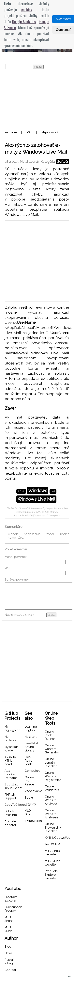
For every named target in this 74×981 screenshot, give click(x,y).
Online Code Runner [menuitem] (50, 735)
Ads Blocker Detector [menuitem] (11, 774)
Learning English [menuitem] (31, 728)
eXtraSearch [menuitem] (33, 821)
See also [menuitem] (29, 716)
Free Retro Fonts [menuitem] (28, 760)
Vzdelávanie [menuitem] (33, 791)
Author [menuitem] (11, 938)
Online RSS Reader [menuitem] (30, 780)
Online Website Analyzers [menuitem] (51, 813)
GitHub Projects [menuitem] (12, 716)
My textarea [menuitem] (10, 738)
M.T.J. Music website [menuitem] (52, 862)
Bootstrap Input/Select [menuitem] (13, 786)
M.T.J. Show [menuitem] (8, 919)
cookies (26, 10)
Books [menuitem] (29, 797)
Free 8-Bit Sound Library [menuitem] (31, 747)
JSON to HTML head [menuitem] (10, 760)
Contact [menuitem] (10, 970)
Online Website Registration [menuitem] (53, 776)
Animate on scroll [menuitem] (11, 823)
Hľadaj (38, 66)
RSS (28, 132)
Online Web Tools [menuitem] (51, 718)
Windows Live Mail (36, 499)
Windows (37, 490)
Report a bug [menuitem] (9, 961)
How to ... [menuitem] (31, 737)
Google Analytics (24, 21)
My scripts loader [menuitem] (11, 748)
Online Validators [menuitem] (52, 788)
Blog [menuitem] (8, 946)
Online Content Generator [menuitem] (52, 749)
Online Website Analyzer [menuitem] (51, 800)
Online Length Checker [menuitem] (51, 762)
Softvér (62, 162)
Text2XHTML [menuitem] (53, 844)
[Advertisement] (37, 99)
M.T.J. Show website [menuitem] (52, 852)
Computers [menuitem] (32, 771)
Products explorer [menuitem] (11, 898)
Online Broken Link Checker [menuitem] (53, 827)
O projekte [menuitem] (52, 56)
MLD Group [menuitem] (29, 812)
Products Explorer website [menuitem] (51, 874)
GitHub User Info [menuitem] (11, 813)
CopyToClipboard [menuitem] (17, 805)
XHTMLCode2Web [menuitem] (57, 837)
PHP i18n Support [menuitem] (10, 796)
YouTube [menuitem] (13, 888)
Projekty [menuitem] (30, 804)
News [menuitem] (8, 953)
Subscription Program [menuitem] (13, 908)
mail (53, 491)
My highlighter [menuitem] (12, 728)
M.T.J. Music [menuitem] (8, 929)
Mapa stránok (49, 132)
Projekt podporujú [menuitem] (20, 56)
